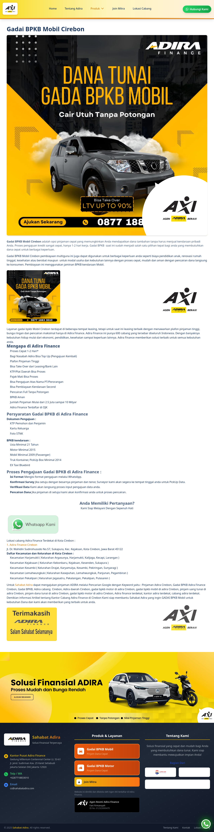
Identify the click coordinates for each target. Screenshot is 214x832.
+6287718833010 (19, 777)
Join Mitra (119, 8)
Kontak (186, 827)
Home (53, 8)
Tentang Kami (170, 827)
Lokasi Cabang (142, 8)
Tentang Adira (74, 8)
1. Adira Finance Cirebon (22, 545)
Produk (95, 8)
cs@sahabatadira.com (22, 788)
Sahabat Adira (24, 585)
